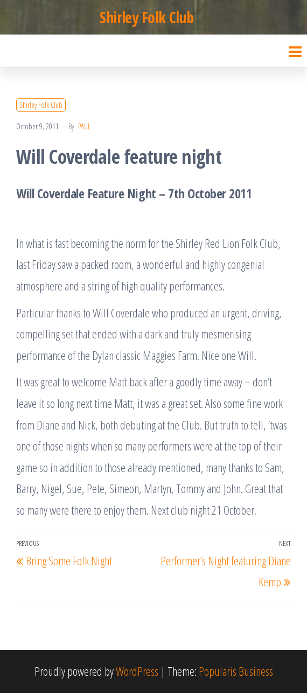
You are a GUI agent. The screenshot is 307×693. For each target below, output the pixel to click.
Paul (84, 126)
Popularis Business (236, 671)
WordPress (137, 671)
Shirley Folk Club (146, 17)
